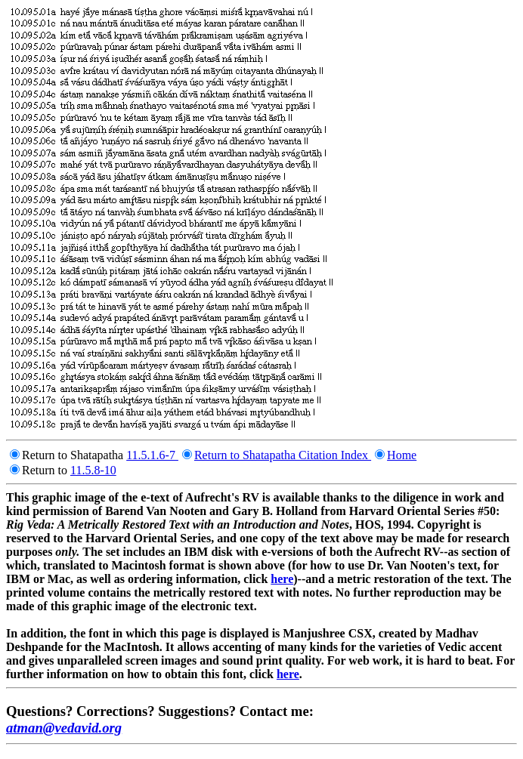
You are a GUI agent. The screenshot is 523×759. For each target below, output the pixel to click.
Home (401, 455)
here (282, 578)
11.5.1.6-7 (152, 455)
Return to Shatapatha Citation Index (282, 455)
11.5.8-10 (93, 470)
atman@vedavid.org (64, 728)
